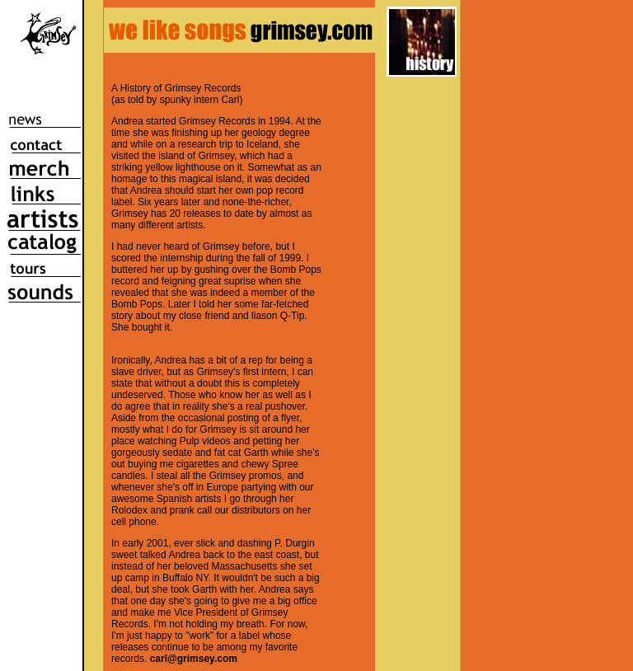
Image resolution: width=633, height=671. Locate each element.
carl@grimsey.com (193, 658)
